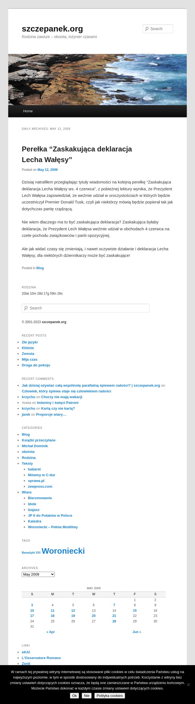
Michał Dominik (35, 446)
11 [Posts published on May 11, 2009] (52, 611)
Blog (40, 268)
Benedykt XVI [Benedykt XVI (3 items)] (31, 552)
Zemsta (28, 354)
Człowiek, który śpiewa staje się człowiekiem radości (66, 391)
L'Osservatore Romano (41, 658)
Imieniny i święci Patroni (57, 403)
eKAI (26, 652)
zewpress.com (40, 486)
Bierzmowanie (40, 498)
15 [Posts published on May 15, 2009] (135, 611)
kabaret (34, 469)
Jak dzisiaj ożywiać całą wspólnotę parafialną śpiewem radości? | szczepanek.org (91, 385)
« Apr (50, 632)
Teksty (27, 463)
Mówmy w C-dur (41, 475)
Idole (32, 504)
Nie (86, 696)
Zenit (26, 664)
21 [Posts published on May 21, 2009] (114, 616)
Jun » (136, 632)
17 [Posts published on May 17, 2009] (32, 616)
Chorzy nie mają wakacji (61, 397)
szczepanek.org (52, 28)
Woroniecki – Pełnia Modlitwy (53, 527)
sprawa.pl (36, 481)
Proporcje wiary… (51, 414)
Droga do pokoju (36, 365)
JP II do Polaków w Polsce (50, 515)
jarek (26, 414)
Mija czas (29, 359)
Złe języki (30, 342)
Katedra (34, 521)
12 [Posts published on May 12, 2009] (73, 611)
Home (28, 111)
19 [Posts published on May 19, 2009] (73, 616)
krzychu (28, 397)
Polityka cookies (110, 696)
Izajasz (33, 510)
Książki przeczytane (38, 440)
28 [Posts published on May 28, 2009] (114, 621)
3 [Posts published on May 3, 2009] (32, 605)
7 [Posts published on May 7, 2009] (114, 605)
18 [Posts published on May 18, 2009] (52, 616)
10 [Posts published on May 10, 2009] (32, 611)
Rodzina (29, 458)
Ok (74, 696)
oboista (28, 452)
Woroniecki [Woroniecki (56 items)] (63, 550)
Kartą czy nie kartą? (58, 408)
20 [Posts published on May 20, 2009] (93, 616)
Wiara (26, 492)
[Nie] (188, 684)
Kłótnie (28, 348)
